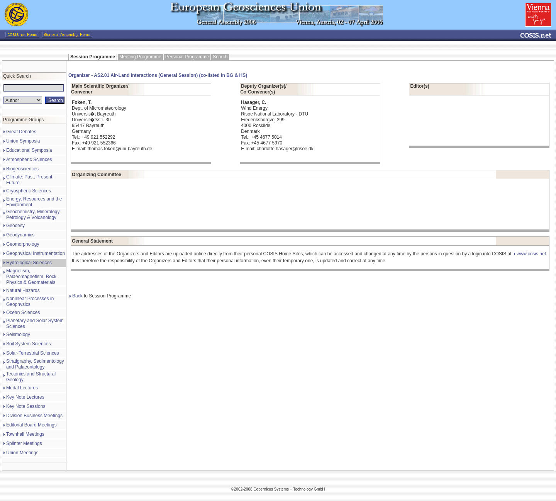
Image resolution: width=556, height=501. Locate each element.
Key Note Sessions (25, 406)
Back (76, 296)
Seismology (18, 334)
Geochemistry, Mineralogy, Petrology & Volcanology (33, 214)
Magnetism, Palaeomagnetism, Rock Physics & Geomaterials (31, 276)
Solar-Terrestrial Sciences (32, 353)
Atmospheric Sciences (29, 159)
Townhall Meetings (25, 434)
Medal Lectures (22, 388)
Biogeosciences (22, 169)
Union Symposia (23, 141)
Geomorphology (22, 244)
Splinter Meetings (24, 443)
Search (220, 56)
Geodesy (15, 225)
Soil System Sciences (28, 343)
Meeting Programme (140, 56)
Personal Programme (187, 56)
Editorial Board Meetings (31, 425)
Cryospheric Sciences (28, 191)
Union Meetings (22, 452)
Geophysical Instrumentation (35, 253)
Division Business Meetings (34, 415)
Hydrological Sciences (29, 262)
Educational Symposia (29, 150)
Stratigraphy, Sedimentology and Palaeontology (35, 364)
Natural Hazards (23, 290)
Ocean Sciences (23, 312)
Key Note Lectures (25, 397)
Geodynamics (20, 235)
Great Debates (21, 131)
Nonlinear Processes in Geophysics (30, 301)
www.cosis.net (530, 253)
